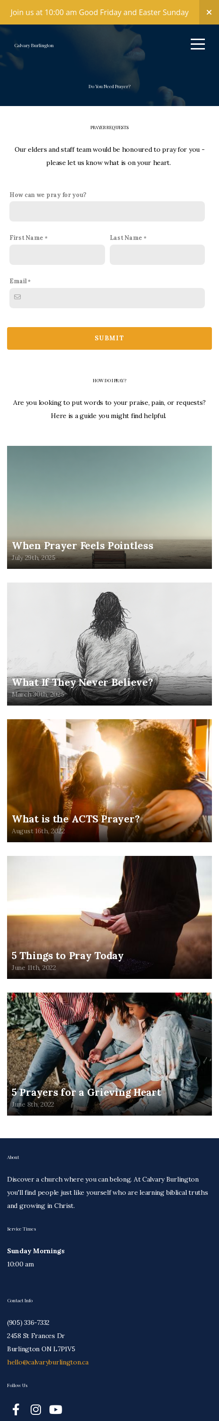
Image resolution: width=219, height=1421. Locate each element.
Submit (109, 345)
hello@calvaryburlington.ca (48, 1372)
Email (18, 288)
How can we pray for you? (47, 201)
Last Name (126, 244)
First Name (26, 244)
